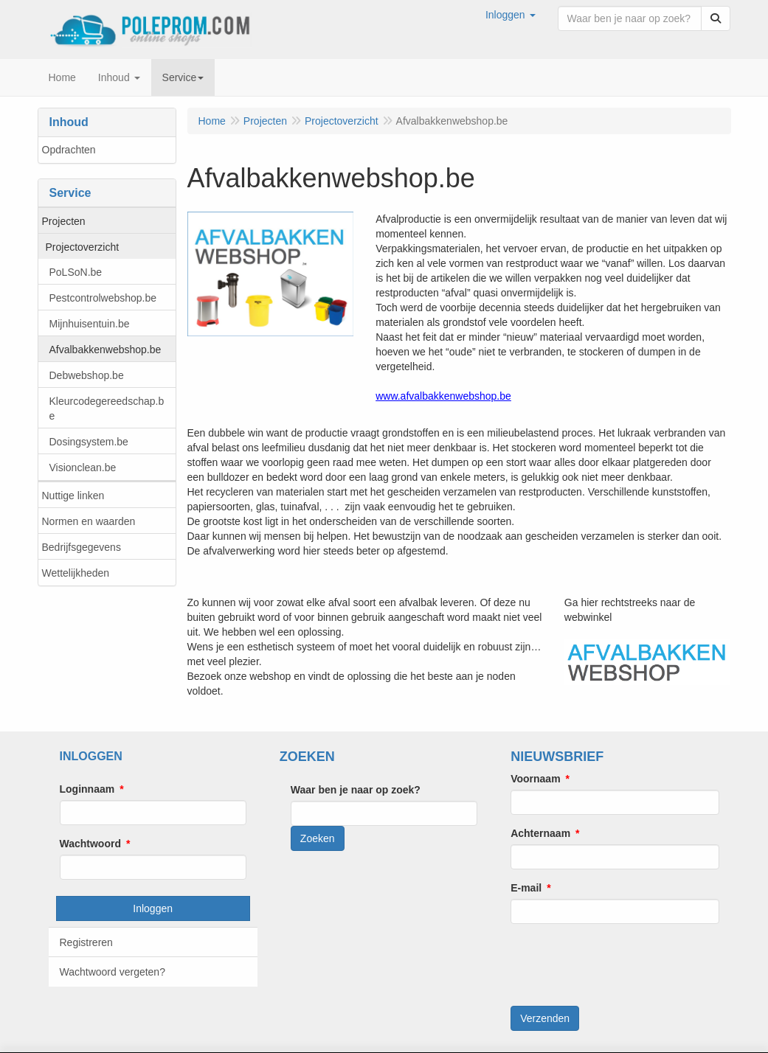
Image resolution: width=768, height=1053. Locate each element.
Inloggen (153, 908)
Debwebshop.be (86, 375)
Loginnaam (87, 789)
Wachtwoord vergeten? (112, 972)
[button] (510, 14)
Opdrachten (69, 150)
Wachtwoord (90, 843)
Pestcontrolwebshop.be (103, 298)
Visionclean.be (83, 467)
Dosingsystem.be (88, 442)
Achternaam (540, 833)
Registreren (86, 942)
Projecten (64, 221)
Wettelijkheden (76, 573)
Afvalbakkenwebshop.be (105, 349)
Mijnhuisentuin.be (89, 324)
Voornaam (535, 779)
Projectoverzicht (83, 247)
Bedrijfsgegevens (81, 547)
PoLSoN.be (76, 272)
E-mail (526, 888)
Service (183, 77)
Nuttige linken (73, 495)
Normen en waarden (89, 521)
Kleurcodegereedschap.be (107, 408)
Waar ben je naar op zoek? (356, 790)
